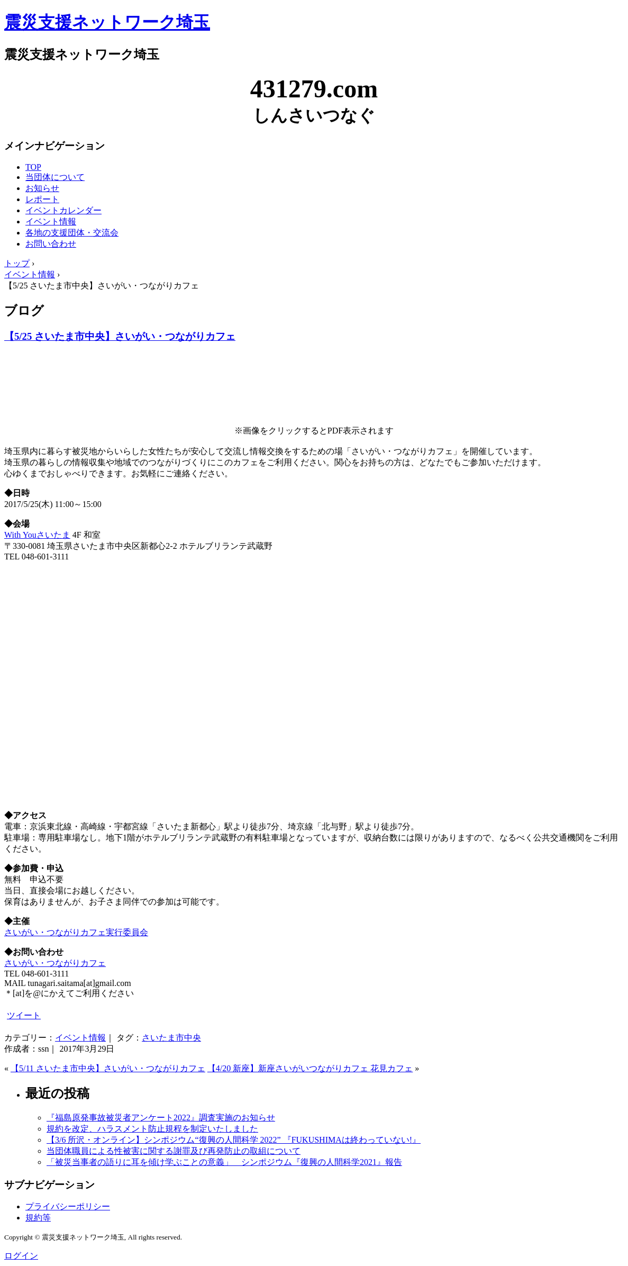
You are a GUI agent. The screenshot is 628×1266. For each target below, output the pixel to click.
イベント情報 (50, 221)
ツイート (24, 1015)
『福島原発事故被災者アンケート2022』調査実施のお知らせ (161, 1117)
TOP (33, 166)
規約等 (38, 1217)
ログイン (21, 1255)
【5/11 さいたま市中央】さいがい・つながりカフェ (108, 1068)
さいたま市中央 (171, 1037)
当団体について (55, 177)
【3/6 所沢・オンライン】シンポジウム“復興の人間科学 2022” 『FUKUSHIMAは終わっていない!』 (234, 1139)
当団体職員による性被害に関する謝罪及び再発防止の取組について (174, 1150)
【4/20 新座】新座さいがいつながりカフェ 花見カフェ (310, 1068)
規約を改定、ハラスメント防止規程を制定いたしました (152, 1128)
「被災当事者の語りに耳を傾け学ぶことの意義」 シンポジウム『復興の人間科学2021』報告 (224, 1162)
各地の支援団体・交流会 (72, 232)
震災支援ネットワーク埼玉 (107, 22)
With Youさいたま (37, 534)
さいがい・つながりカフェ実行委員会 (76, 932)
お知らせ (42, 188)
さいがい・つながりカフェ (55, 962)
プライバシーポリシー (67, 1206)
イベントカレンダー (63, 210)
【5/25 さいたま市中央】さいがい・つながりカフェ (119, 336)
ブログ (24, 311)
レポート (42, 199)
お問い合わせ (50, 243)
